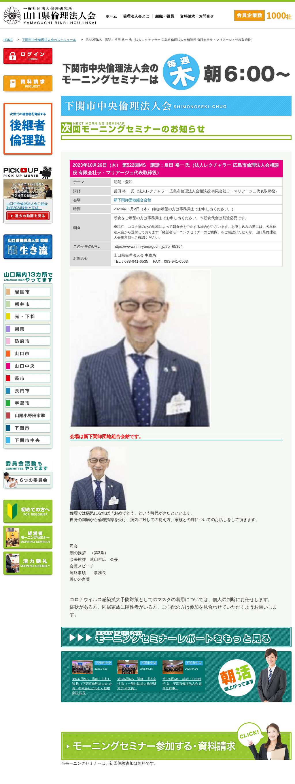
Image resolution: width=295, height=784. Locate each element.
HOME (8, 39)
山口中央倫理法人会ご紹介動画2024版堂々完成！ (27, 206)
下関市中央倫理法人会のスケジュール (49, 39)
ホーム (111, 16)
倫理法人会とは (136, 16)
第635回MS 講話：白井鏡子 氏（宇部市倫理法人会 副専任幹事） (182, 683)
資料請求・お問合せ (197, 16)
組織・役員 (164, 16)
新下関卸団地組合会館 (132, 200)
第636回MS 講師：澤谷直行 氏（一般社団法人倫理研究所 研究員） (136, 683)
